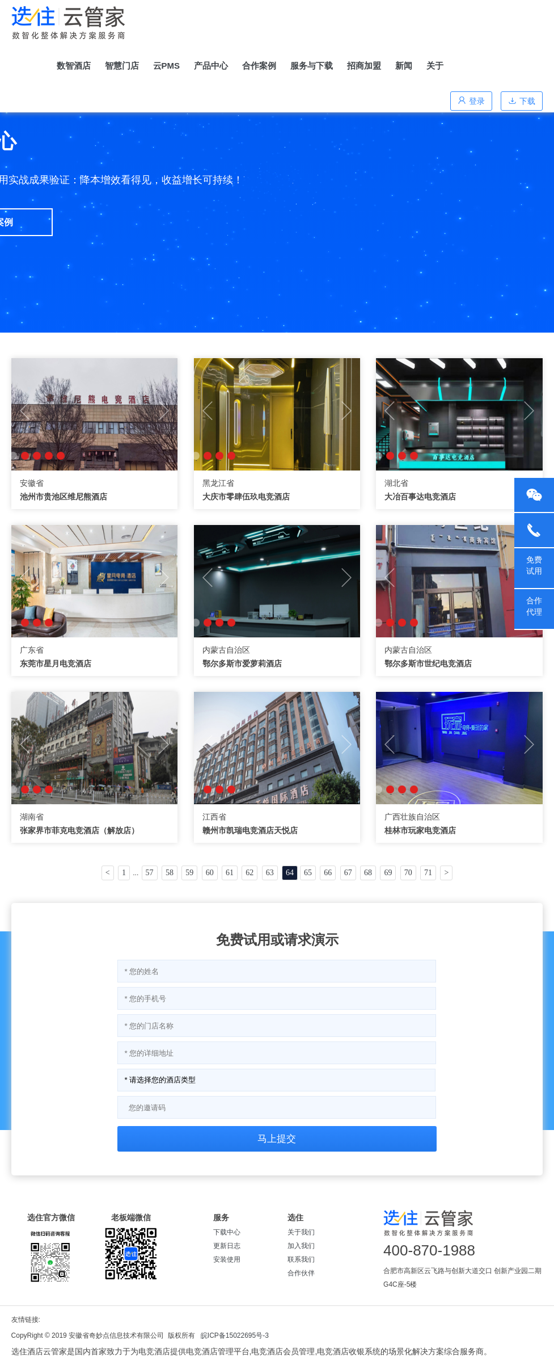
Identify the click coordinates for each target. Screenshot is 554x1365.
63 (270, 872)
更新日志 (226, 1246)
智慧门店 (122, 65)
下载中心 (226, 1232)
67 (348, 872)
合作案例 (259, 65)
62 (249, 872)
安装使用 (226, 1259)
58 (170, 872)
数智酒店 (74, 65)
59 (189, 872)
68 (368, 872)
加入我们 (301, 1246)
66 (328, 872)
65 (308, 872)
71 (428, 872)
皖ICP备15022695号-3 (235, 1335)
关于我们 (301, 1232)
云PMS (166, 65)
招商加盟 (364, 65)
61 (230, 872)
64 (290, 872)
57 (150, 872)
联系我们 (301, 1259)
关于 (434, 65)
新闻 (403, 65)
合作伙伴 (301, 1273)
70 (408, 872)
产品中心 (211, 65)
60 (210, 872)
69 (388, 872)
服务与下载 (311, 65)
